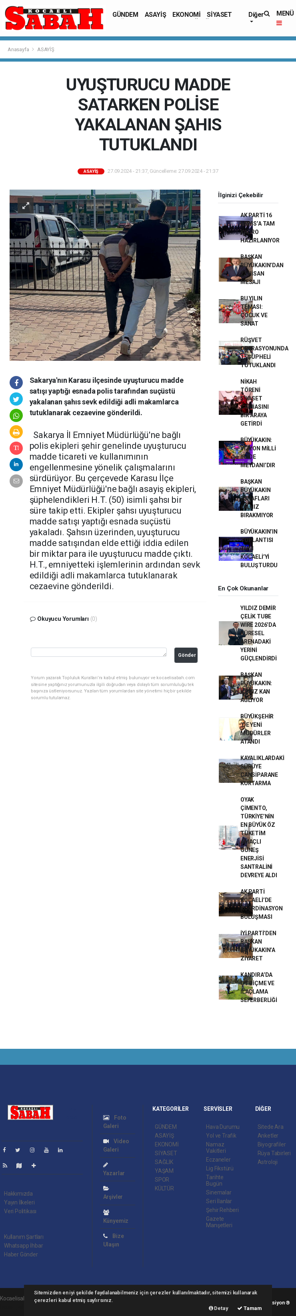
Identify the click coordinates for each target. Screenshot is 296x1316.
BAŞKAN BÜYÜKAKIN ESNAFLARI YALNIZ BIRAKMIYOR (256, 498)
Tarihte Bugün (215, 1180)
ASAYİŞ (155, 14)
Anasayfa (19, 49)
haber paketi (15, 1307)
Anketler (268, 1135)
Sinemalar (218, 1192)
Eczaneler (218, 1159)
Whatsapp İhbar (23, 1245)
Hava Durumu (223, 1127)
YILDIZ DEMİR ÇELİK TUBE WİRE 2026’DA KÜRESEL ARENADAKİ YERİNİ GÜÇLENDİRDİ (258, 633)
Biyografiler (272, 1144)
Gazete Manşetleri (219, 1222)
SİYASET (219, 14)
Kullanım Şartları (24, 1237)
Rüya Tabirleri (274, 1153)
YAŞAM (164, 1171)
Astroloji (268, 1162)
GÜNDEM (125, 14)
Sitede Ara (271, 1127)
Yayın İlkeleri (19, 1202)
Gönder (187, 655)
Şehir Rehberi (222, 1210)
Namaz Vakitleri (216, 1147)
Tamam (249, 1308)
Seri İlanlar (219, 1201)
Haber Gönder (21, 1254)
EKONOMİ (186, 14)
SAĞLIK (164, 1162)
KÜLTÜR (164, 1188)
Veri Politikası (20, 1211)
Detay (218, 1308)
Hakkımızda (18, 1193)
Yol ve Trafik (221, 1135)
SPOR (162, 1179)
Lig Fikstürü (220, 1168)
